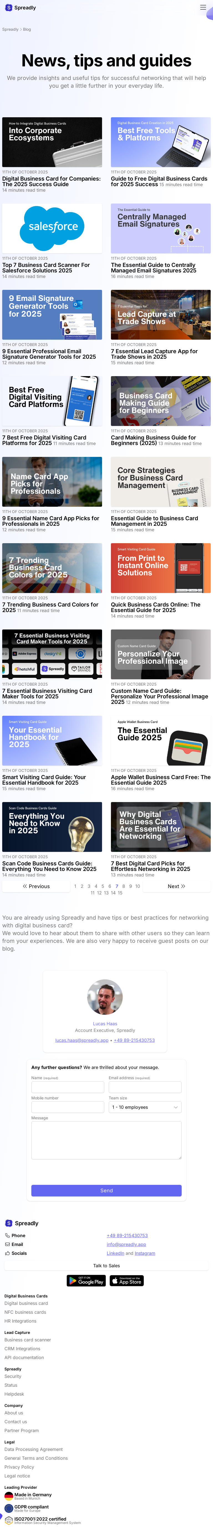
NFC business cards (25, 1312)
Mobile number (45, 1098)
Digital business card (26, 1303)
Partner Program (21, 1430)
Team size (118, 1098)
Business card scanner (27, 1339)
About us (13, 1412)
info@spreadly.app (126, 1244)
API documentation (24, 1357)
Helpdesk (14, 1394)
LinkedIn (115, 1253)
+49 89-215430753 (127, 1235)
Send (106, 1190)
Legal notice (17, 1476)
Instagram (145, 1253)
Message (39, 1117)
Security (12, 1376)
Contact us (15, 1421)
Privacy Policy (19, 1467)
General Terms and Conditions (36, 1458)
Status (10, 1385)
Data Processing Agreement (33, 1449)
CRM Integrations (22, 1348)
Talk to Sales (106, 1265)
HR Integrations (20, 1321)
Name (44, 1077)
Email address (129, 1077)
